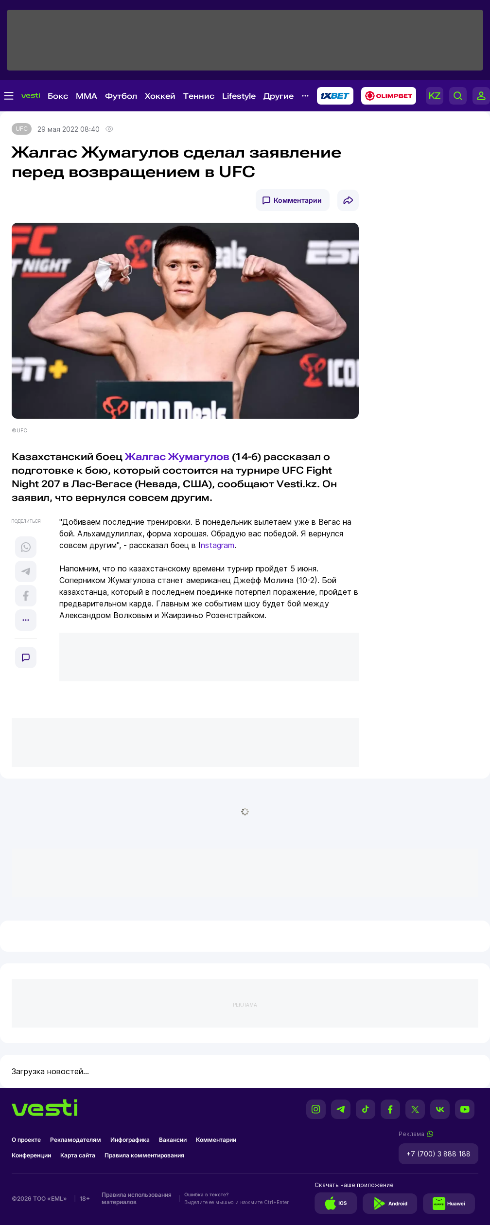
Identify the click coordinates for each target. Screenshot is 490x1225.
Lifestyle (239, 96)
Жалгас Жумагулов (177, 456)
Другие (278, 96)
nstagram (217, 545)
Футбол (121, 96)
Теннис (198, 96)
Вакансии (173, 1139)
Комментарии (298, 200)
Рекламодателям (75, 1139)
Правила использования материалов (137, 1198)
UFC (22, 128)
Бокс (58, 96)
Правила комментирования (144, 1155)
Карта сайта (77, 1155)
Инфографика (130, 1139)
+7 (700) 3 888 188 (438, 1154)
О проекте (26, 1139)
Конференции (31, 1155)
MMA (86, 96)
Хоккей (160, 96)
